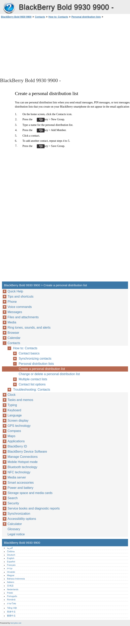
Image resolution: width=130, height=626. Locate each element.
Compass (14, 431)
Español (11, 561)
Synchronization (19, 513)
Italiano (10, 582)
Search (13, 498)
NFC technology (19, 472)
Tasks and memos (20, 400)
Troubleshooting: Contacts (31, 389)
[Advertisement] (35, 48)
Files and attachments (23, 317)
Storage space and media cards (30, 493)
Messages (15, 312)
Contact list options (32, 384)
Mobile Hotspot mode (23, 462)
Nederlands (12, 589)
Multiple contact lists (33, 379)
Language (15, 415)
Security (13, 503)
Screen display (18, 420)
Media (12, 322)
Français (11, 565)
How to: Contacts (58, 17)
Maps (11, 436)
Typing (12, 405)
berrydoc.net (16, 623)
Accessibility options (22, 518)
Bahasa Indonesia (16, 578)
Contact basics (29, 353)
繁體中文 (11, 615)
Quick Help (15, 291)
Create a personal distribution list (42, 369)
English (10, 558)
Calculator (15, 524)
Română (11, 599)
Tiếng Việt (12, 608)
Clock (12, 394)
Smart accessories (21, 482)
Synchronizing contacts (35, 358)
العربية (10, 548)
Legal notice (16, 534)
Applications (16, 441)
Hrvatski (11, 572)
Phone (12, 301)
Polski (10, 593)
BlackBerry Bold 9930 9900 (9, 8)
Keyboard (14, 410)
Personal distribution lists (86, 17)
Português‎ (12, 596)
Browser (13, 332)
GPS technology (19, 425)
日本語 (10, 585)
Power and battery (20, 487)
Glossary (14, 529)
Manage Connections (23, 456)
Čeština (11, 551)
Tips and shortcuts (20, 296)
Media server (17, 477)
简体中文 (11, 611)
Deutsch (11, 555)
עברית (10, 568)
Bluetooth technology (22, 467)
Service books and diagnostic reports (34, 508)
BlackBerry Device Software (27, 451)
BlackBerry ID (17, 446)
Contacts (40, 17)
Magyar (10, 575)
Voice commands (20, 307)
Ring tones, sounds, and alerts (29, 327)
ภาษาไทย (11, 603)
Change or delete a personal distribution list (49, 374)
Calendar (14, 338)
